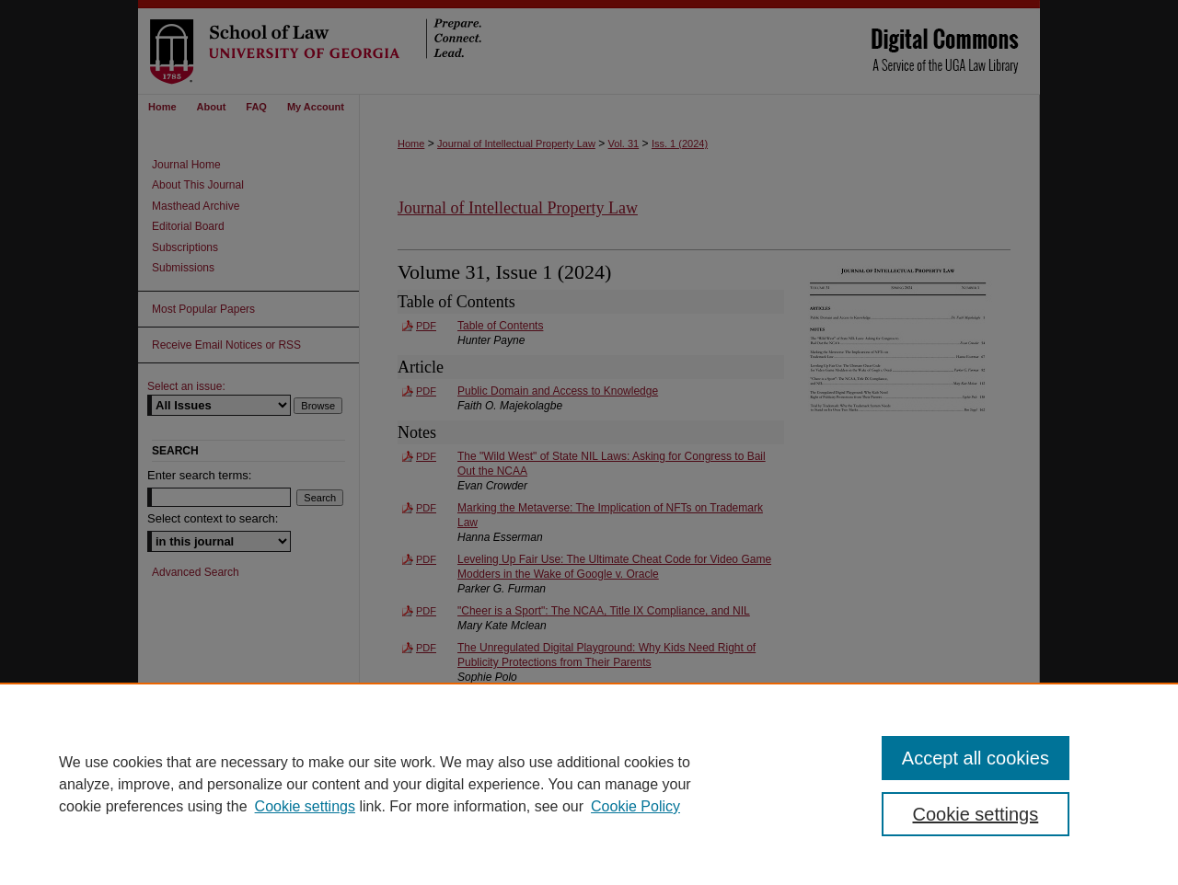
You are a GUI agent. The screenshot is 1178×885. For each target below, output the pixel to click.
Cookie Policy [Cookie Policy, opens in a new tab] (635, 806)
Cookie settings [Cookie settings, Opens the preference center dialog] (976, 814)
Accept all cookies (975, 758)
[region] (589, 784)
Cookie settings (305, 806)
